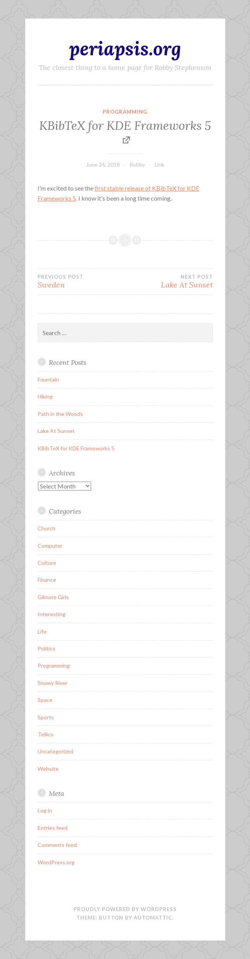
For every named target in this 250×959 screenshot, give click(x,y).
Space (45, 700)
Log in (45, 810)
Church (46, 528)
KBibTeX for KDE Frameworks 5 (125, 125)
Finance (47, 579)
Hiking (45, 396)
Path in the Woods (60, 414)
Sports (46, 717)
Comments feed (57, 844)
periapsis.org (125, 48)
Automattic (153, 918)
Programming (125, 112)
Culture (47, 562)
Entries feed (52, 827)
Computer (50, 545)
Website (48, 768)
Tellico (45, 734)
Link (159, 164)
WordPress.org (56, 862)
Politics (46, 648)
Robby (137, 164)
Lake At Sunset (169, 282)
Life (42, 631)
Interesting (52, 614)
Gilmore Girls (53, 597)
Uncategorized (55, 751)
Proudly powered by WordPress (125, 909)
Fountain (48, 379)
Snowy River (52, 683)
